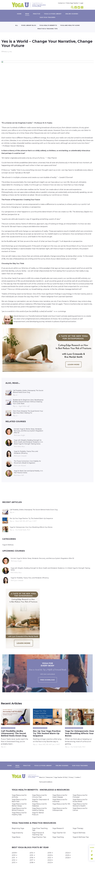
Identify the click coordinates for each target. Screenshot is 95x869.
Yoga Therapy (78, 828)
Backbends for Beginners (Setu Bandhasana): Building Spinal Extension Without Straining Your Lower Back (28, 401)
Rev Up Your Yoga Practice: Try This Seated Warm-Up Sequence (31, 518)
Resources (49, 777)
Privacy (71, 777)
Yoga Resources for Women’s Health (80, 805)
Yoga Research (58, 828)
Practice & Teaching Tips (47, 28)
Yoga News (16, 837)
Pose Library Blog (28, 25)
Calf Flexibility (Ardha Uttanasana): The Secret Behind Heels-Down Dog (28, 391)
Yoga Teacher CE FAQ (60, 777)
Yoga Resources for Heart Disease (59, 796)
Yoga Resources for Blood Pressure (19, 809)
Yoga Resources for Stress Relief (80, 800)
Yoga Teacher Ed (58, 833)
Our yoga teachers (47, 17)
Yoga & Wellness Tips (81, 837)
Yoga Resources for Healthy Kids (19, 814)
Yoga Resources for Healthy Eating (39, 809)
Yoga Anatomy (17, 833)
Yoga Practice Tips (39, 837)
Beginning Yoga (18, 828)
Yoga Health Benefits (48, 25)
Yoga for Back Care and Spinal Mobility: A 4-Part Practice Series (28, 472)
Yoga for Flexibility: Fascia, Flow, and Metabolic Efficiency (26, 452)
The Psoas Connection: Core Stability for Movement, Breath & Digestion (27, 462)
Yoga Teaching (58, 837)
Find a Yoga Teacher (72, 3)
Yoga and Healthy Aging (70, 25)
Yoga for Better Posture (38, 814)
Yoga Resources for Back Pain (19, 800)
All (16, 25)
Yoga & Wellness (7, 545)
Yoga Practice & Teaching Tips (38, 834)
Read (27, 14)
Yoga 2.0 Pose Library (52, 14)
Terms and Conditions (45, 782)
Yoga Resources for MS (61, 804)
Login (81, 3)
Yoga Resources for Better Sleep (19, 805)
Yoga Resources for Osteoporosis (59, 809)
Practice (36, 14)
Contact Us (61, 3)
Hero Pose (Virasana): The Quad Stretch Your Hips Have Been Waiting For (28, 412)
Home (19, 14)
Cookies (77, 777)
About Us (41, 777)
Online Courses (71, 14)
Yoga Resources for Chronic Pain (39, 796)
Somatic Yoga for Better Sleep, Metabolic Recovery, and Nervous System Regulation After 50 (28, 431)
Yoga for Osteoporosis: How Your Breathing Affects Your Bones (31, 527)
